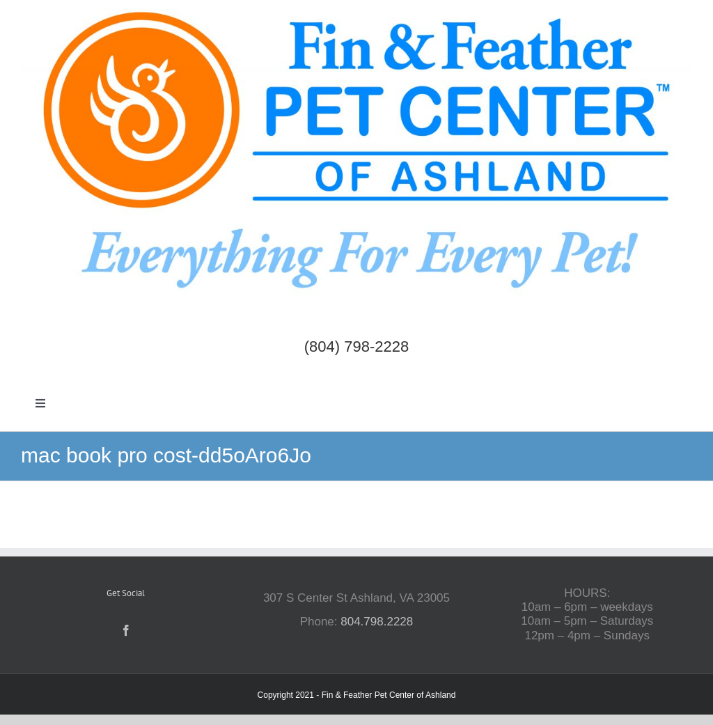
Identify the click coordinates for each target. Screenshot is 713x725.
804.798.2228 (376, 621)
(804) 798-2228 (356, 346)
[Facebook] (126, 630)
